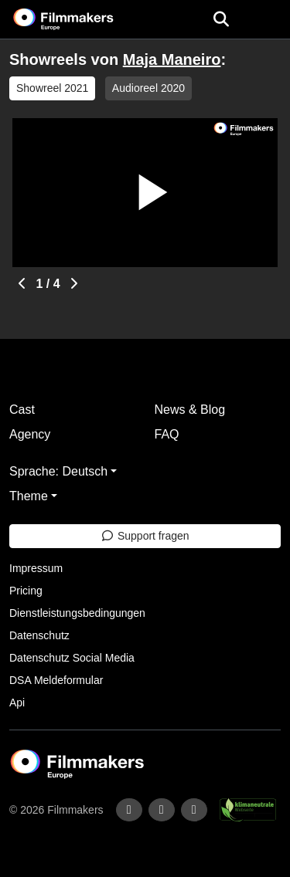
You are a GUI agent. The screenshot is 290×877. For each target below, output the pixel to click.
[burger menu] (267, 19)
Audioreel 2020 (148, 88)
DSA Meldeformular (56, 680)
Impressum (36, 568)
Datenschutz (39, 635)
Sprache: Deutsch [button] (58, 471)
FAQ (167, 434)
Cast (22, 409)
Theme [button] (28, 496)
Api (17, 702)
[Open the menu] (221, 19)
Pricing (26, 590)
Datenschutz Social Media (72, 658)
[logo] (82, 19)
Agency (29, 434)
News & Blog (190, 409)
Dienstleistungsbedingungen (77, 613)
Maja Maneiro (172, 59)
